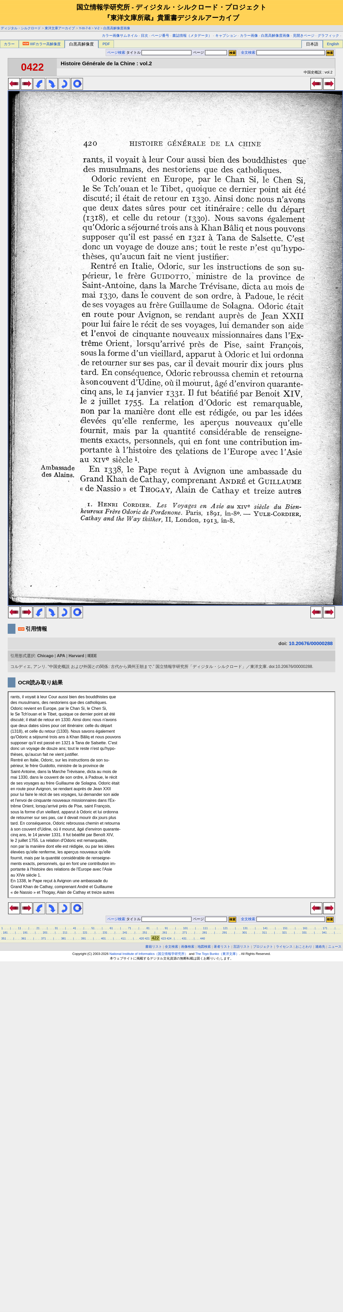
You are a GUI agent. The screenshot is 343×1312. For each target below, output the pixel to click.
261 (165, 932)
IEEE (92, 656)
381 (63, 938)
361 (23, 938)
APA (61, 656)
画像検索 (187, 946)
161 (305, 928)
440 (202, 938)
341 (324, 932)
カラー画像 (249, 36)
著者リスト (222, 946)
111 (205, 928)
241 (125, 932)
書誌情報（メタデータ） (192, 36)
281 (204, 932)
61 (111, 928)
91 (166, 928)
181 (5, 932)
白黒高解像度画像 (116, 28)
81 (147, 928)
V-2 (97, 28)
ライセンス (284, 946)
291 (224, 932)
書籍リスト (153, 946)
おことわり (303, 946)
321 (284, 932)
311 (264, 932)
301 (244, 932)
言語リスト (241, 946)
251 (144, 932)
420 (141, 938)
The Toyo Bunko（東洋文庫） (217, 954)
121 (225, 928)
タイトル (159, 52)
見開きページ (303, 36)
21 (37, 928)
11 (19, 928)
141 (265, 928)
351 (3, 938)
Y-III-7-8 (85, 28)
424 (169, 938)
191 (25, 932)
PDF (106, 44)
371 (43, 938)
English (333, 44)
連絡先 (320, 946)
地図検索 (204, 946)
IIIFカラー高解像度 (42, 44)
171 (325, 928)
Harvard (76, 656)
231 (105, 932)
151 (285, 928)
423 (163, 938)
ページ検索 (116, 52)
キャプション (226, 36)
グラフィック (328, 36)
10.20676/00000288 (311, 643)
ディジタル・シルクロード (21, 28)
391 (83, 938)
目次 (144, 36)
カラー (9, 44)
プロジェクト (263, 946)
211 (65, 932)
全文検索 (248, 52)
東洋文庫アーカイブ (60, 28)
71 (129, 928)
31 (56, 928)
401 (103, 938)
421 (147, 938)
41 (74, 928)
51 (92, 928)
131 (245, 928)
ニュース (334, 946)
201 (45, 932)
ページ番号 (160, 36)
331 (304, 932)
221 (85, 932)
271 (184, 932)
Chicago (45, 656)
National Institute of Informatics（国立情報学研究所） (149, 954)
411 (123, 938)
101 (185, 928)
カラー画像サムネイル (120, 36)
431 (184, 938)
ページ (209, 52)
